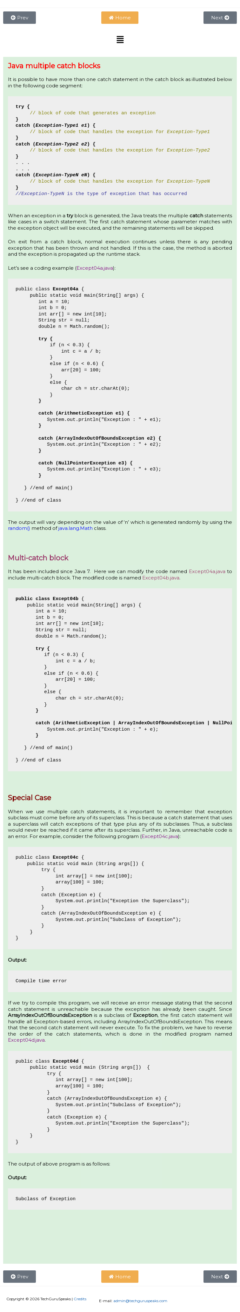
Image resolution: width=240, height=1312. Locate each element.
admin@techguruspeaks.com (140, 1301)
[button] (120, 40)
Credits (80, 1299)
